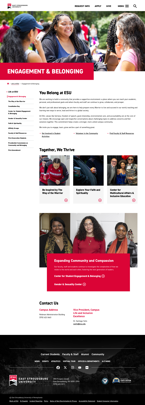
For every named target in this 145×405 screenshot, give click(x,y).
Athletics (55, 361)
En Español (24, 401)
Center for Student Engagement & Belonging (19, 112)
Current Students (50, 354)
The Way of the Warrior (16, 101)
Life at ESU (15, 84)
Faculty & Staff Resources (17, 133)
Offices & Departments (88, 361)
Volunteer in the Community (87, 133)
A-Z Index (106, 361)
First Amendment (14, 150)
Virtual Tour (69, 361)
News (37, 361)
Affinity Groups (13, 128)
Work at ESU (13, 401)
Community (98, 354)
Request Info (82, 6)
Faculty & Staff (70, 354)
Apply (98, 6)
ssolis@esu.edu (79, 324)
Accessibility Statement (87, 401)
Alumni (85, 354)
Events (45, 361)
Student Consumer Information (107, 401)
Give (108, 6)
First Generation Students (17, 138)
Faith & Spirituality (15, 123)
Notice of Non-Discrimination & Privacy (63, 401)
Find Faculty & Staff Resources (122, 133)
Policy (46, 401)
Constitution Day (14, 106)
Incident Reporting (36, 401)
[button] (123, 6)
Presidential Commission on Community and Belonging (18, 144)
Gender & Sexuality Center (17, 118)
